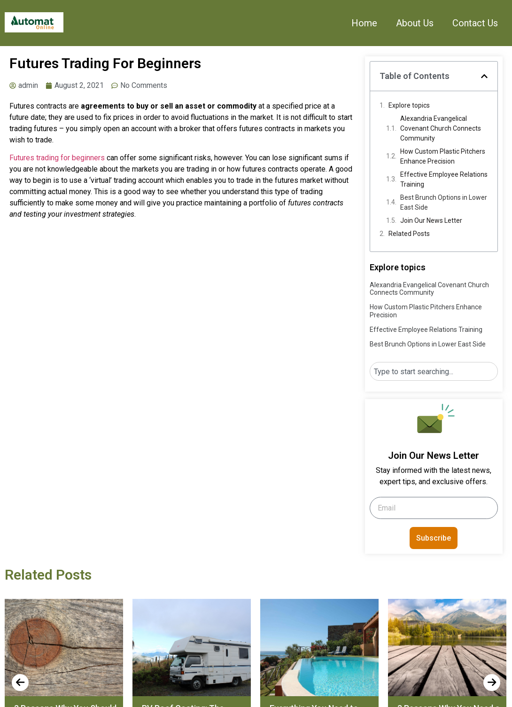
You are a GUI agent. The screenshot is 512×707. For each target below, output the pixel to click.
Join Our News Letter (431, 220)
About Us (415, 23)
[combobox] (434, 371)
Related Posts (409, 233)
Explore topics (409, 105)
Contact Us (475, 23)
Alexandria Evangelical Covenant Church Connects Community (440, 128)
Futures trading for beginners (57, 157)
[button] (484, 76)
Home (364, 23)
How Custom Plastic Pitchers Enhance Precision (442, 156)
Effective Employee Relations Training (444, 179)
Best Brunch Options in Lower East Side (443, 202)
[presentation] (20, 682)
